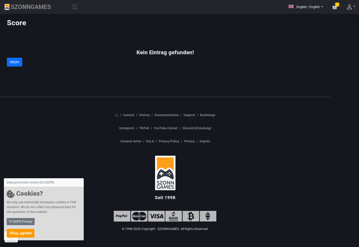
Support (189, 115)
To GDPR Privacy (21, 221)
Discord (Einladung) (197, 128)
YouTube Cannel (166, 128)
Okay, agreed (20, 233)
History (144, 115)
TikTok (144, 128)
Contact (128, 115)
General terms (130, 141)
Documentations (167, 115)
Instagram (126, 128)
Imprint (205, 141)
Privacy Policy (169, 141)
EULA (150, 141)
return (14, 62)
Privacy (189, 141)
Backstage (207, 115)
